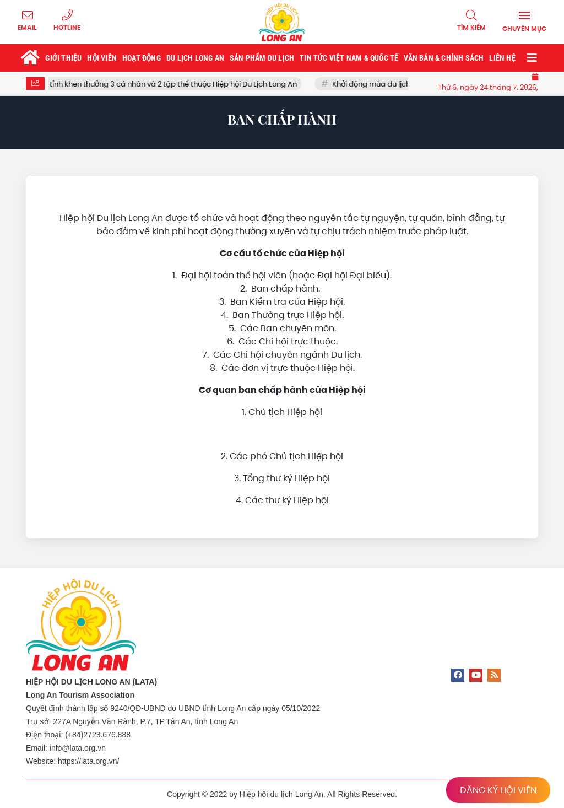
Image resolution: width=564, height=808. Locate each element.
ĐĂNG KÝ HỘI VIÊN (498, 790)
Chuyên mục (524, 28)
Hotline (66, 27)
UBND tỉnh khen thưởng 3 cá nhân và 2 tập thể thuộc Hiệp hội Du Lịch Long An (169, 84)
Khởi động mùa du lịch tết (383, 84)
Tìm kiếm (471, 27)
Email (27, 27)
